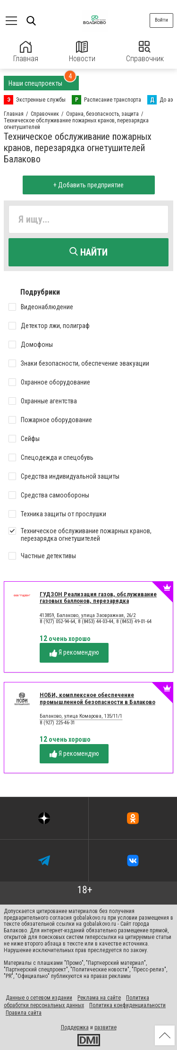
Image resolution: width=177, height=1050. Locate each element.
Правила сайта (24, 1013)
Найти (88, 252)
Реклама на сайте (99, 997)
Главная (25, 52)
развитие (105, 1027)
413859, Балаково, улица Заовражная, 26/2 (87, 615)
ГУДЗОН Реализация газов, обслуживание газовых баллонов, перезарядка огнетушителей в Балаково (98, 601)
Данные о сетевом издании (39, 997)
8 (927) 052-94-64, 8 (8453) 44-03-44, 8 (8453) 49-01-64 (96, 621)
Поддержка (75, 1027)
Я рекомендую (74, 653)
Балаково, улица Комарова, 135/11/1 (81, 716)
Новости (82, 52)
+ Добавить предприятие (88, 185)
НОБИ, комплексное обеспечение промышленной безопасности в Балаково (97, 698)
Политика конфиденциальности (127, 1005)
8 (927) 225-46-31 (57, 723)
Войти (161, 20)
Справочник (145, 52)
